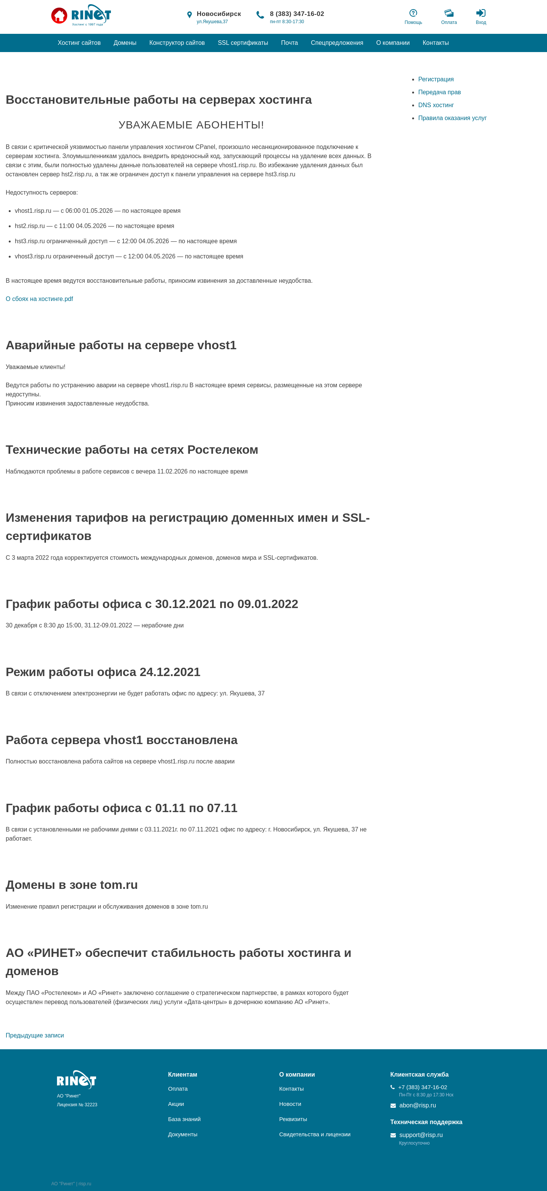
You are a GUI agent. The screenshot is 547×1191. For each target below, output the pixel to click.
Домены (125, 43)
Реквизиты (293, 1119)
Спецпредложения (337, 43)
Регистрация (436, 79)
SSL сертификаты (243, 43)
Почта (289, 43)
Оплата (178, 1088)
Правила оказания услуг (452, 118)
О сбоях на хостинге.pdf (39, 299)
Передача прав (439, 92)
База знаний (184, 1119)
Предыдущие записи (35, 1035)
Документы (183, 1134)
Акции (176, 1104)
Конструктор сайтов (177, 43)
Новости (290, 1104)
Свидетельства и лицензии (315, 1134)
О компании (392, 43)
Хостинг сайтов (79, 43)
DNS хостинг (436, 105)
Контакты (436, 43)
